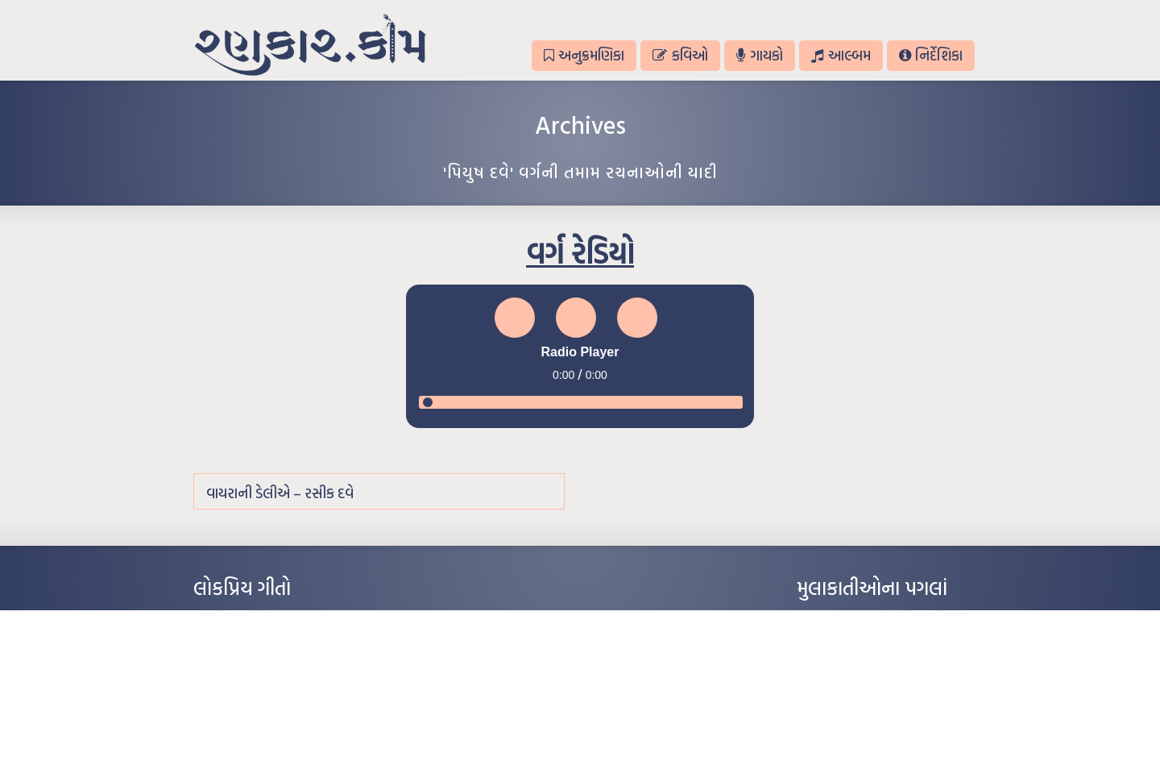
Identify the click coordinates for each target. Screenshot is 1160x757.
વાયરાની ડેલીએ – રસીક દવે (280, 493)
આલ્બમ (840, 55)
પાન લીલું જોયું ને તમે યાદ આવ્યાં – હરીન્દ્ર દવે (278, 667)
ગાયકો (759, 55)
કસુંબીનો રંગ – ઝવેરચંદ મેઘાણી (251, 716)
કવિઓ (679, 55)
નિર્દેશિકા (931, 55)
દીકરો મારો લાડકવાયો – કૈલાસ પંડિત (261, 691)
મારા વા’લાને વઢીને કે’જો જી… (249, 643)
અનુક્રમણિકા (584, 55)
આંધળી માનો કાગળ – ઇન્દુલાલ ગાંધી (261, 619)
